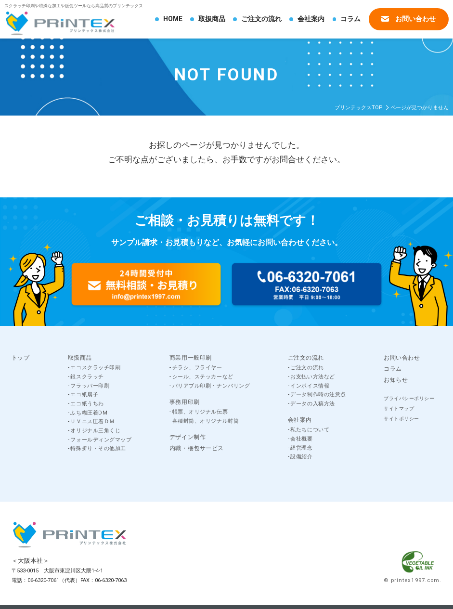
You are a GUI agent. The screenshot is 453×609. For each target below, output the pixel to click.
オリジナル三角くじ (95, 431)
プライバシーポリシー (409, 398)
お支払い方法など (312, 377)
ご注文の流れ (261, 19)
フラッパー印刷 (89, 386)
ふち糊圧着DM (88, 413)
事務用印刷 (184, 402)
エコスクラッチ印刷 (95, 367)
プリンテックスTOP (358, 107)
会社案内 (311, 19)
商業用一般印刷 (190, 357)
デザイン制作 (187, 437)
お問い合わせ (408, 18)
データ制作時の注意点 (318, 394)
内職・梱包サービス (196, 448)
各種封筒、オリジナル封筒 (205, 421)
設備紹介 (301, 457)
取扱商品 (211, 19)
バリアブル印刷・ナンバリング (211, 386)
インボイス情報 (309, 386)
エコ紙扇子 (84, 394)
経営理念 (301, 448)
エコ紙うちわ (87, 404)
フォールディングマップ (100, 440)
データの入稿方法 (312, 404)
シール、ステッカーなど (202, 377)
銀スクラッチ (87, 377)
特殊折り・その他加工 (98, 448)
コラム (350, 19)
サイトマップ (399, 408)
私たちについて (309, 430)
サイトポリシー (401, 418)
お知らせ (396, 379)
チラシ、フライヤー (197, 367)
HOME (172, 19)
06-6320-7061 (43, 580)
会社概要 (301, 439)
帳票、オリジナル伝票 (200, 412)
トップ (21, 357)
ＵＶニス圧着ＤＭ (92, 421)
